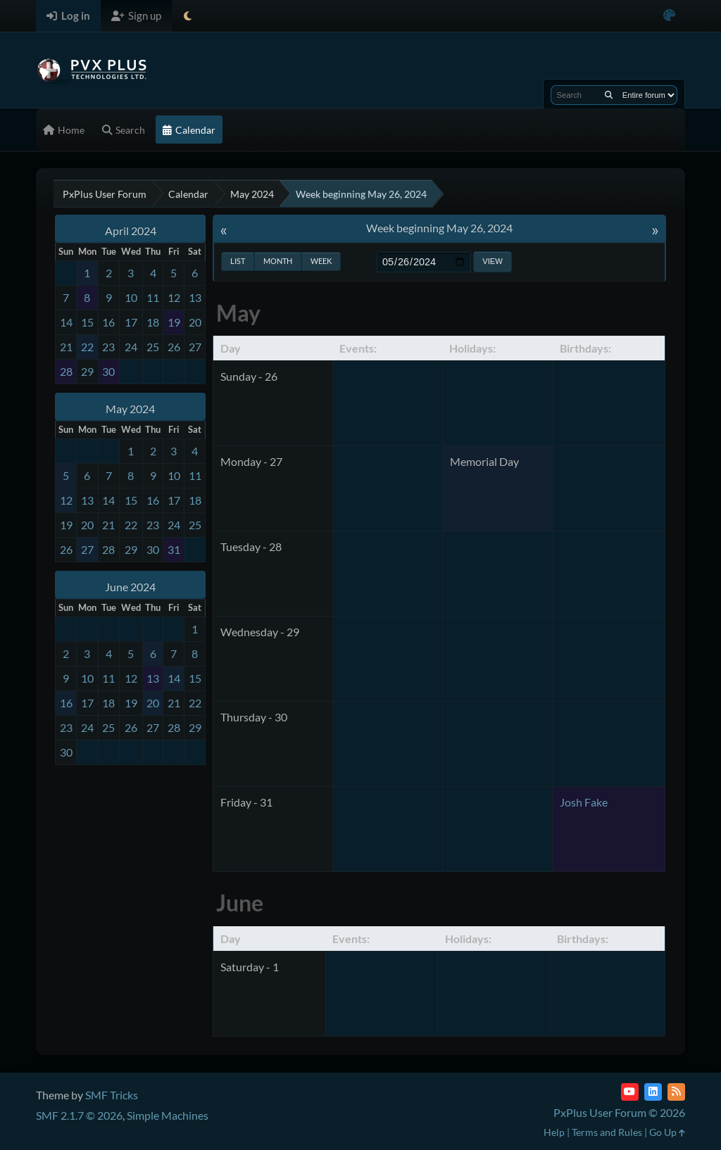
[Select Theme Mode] (187, 16)
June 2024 (130, 586)
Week (321, 260)
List (237, 260)
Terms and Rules (607, 1132)
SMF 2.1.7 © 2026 (79, 1115)
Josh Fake (584, 802)
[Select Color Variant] (669, 16)
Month (277, 260)
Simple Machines (167, 1115)
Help (554, 1132)
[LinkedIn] (653, 1092)
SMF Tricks (111, 1094)
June (239, 902)
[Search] (609, 95)
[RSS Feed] (676, 1092)
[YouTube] (630, 1092)
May (238, 313)
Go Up (667, 1132)
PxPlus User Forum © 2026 (619, 1112)
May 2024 (130, 408)
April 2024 (130, 230)
